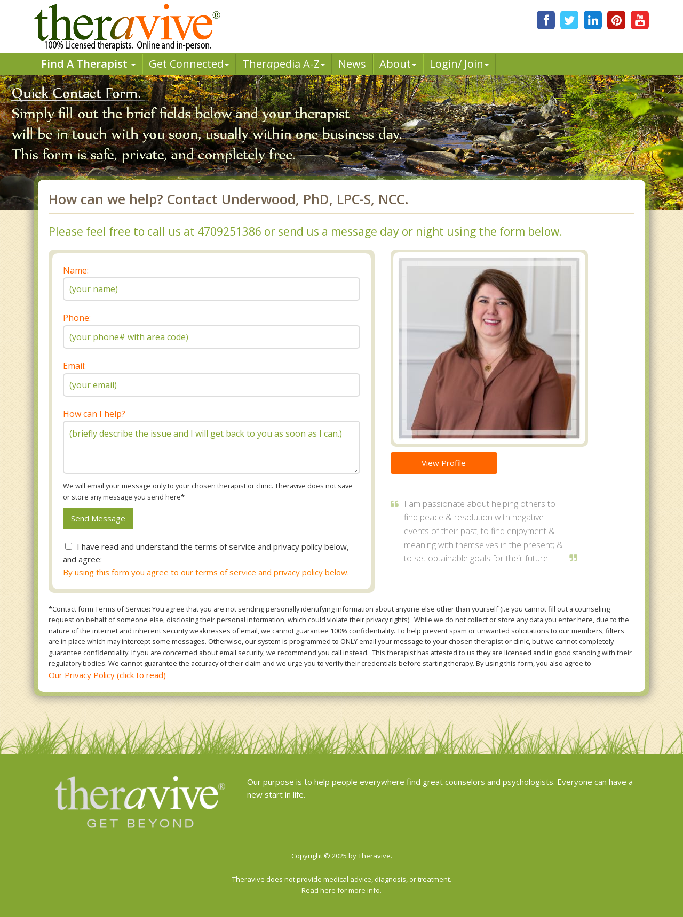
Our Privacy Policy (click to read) (107, 675)
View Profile (444, 462)
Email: (74, 366)
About (397, 64)
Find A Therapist (88, 64)
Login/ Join (459, 64)
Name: (76, 270)
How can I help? (94, 414)
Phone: (77, 318)
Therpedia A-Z (283, 64)
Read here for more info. (341, 890)
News (352, 64)
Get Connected (189, 64)
